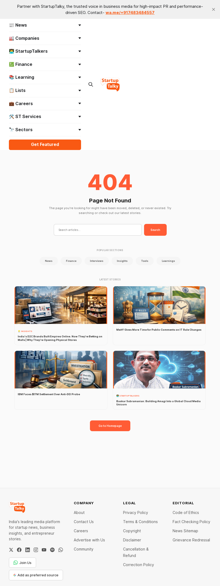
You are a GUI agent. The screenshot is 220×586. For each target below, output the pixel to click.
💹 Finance (45, 64)
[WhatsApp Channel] (60, 550)
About (79, 512)
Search (155, 229)
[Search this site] (90, 84)
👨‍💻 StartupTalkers (45, 51)
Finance (71, 260)
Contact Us (84, 521)
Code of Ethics (186, 512)
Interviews (96, 260)
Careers (81, 530)
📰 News (45, 25)
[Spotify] (52, 550)
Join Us (22, 562)
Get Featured (45, 144)
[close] (213, 9)
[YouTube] (44, 550)
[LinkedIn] (27, 550)
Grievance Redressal (191, 540)
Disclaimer (132, 540)
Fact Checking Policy (191, 521)
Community (83, 549)
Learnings (168, 260)
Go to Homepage (110, 425)
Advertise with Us (89, 540)
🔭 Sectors (45, 129)
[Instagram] (36, 550)
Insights (122, 260)
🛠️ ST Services (45, 116)
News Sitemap (185, 530)
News (49, 260)
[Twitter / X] (11, 550)
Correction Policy (138, 564)
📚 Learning (45, 77)
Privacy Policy (135, 512)
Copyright (132, 530)
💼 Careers (45, 103)
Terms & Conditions (140, 521)
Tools (144, 260)
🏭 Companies (45, 38)
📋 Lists (45, 90)
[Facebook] (19, 550)
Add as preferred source (35, 575)
